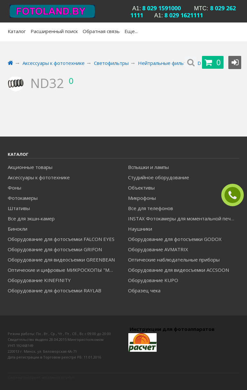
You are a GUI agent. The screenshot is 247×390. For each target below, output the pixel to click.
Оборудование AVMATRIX (158, 249)
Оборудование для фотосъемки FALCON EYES (61, 239)
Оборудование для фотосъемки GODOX (175, 239)
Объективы (141, 187)
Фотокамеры (23, 198)
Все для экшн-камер (31, 218)
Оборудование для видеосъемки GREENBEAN (61, 259)
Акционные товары (30, 167)
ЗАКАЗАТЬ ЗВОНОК (235, 195)
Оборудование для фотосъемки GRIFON (55, 249)
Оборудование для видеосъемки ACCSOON (178, 270)
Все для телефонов (150, 208)
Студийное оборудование (158, 177)
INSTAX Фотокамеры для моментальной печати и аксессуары (183, 218)
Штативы (19, 208)
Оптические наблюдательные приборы (174, 259)
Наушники (140, 229)
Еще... (131, 31)
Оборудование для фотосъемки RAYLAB (54, 290)
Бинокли (17, 229)
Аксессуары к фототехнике (39, 177)
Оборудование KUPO (153, 280)
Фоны (14, 187)
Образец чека (144, 290)
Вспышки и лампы (148, 167)
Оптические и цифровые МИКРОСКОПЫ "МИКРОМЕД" (63, 270)
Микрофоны (142, 198)
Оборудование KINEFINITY (39, 280)
